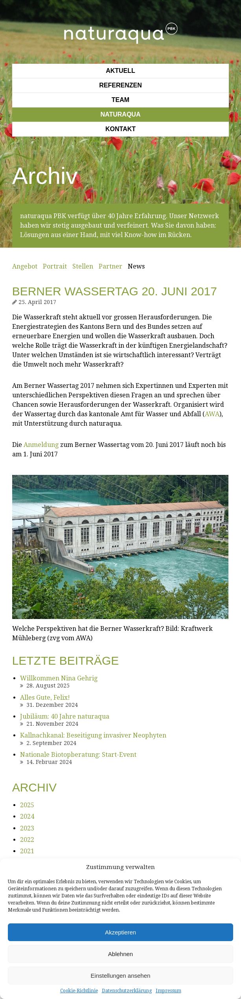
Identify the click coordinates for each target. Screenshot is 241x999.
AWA (212, 414)
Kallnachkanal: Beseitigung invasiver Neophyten (93, 735)
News (136, 266)
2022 (27, 839)
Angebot (24, 266)
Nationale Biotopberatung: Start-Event (78, 754)
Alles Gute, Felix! (45, 697)
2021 (27, 851)
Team (120, 99)
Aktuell (120, 70)
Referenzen (120, 85)
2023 (27, 828)
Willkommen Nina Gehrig (59, 678)
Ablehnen (120, 954)
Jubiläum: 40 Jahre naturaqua (64, 716)
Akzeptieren (120, 932)
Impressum (168, 990)
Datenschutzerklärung (127, 990)
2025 (27, 805)
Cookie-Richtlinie (79, 990)
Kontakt (120, 129)
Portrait (55, 266)
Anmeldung (41, 445)
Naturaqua (121, 114)
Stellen (82, 266)
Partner (110, 266)
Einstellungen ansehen (121, 975)
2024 (27, 816)
